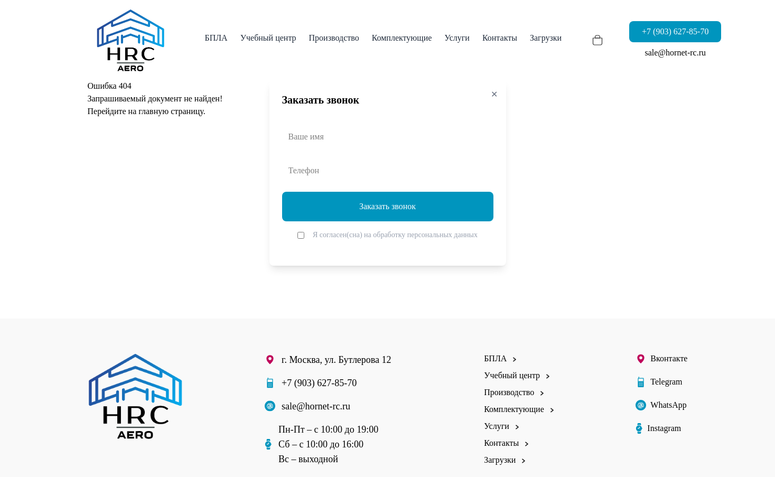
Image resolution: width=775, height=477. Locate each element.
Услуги (457, 37)
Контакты (499, 37)
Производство (334, 37)
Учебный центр (268, 37)
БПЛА (216, 37)
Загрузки (546, 37)
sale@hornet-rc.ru (675, 52)
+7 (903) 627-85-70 (675, 31)
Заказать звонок (387, 206)
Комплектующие (402, 37)
